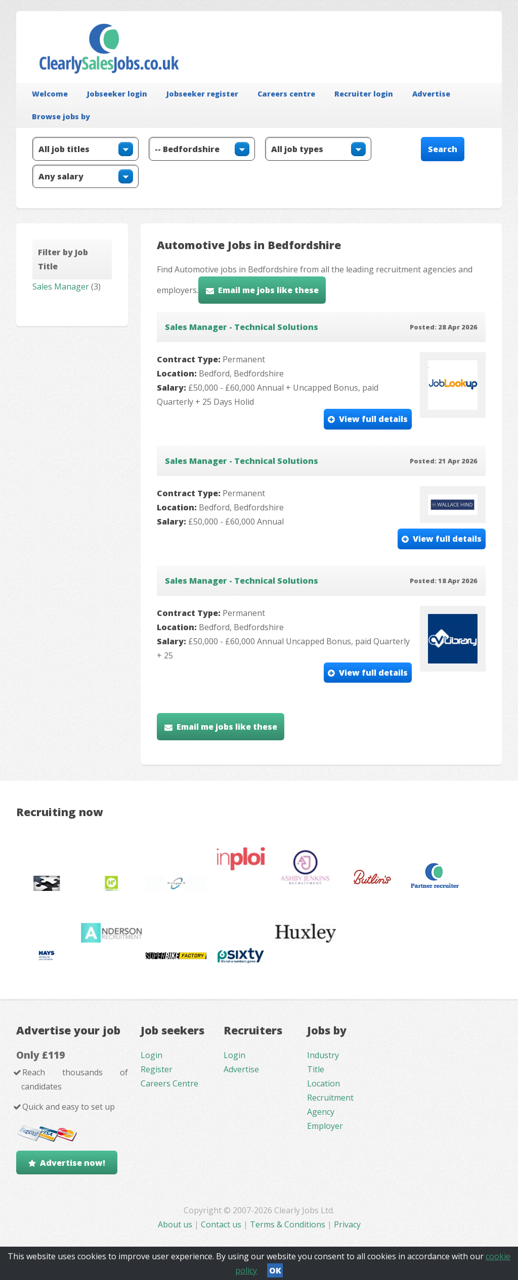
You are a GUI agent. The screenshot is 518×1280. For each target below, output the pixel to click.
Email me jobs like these (268, 290)
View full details (373, 418)
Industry (323, 1055)
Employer (325, 1125)
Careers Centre (169, 1083)
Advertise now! (72, 1162)
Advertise (431, 94)
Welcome (50, 94)
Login (151, 1055)
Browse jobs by (61, 116)
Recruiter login (363, 94)
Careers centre (286, 94)
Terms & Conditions (287, 1224)
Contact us (222, 1224)
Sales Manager (60, 286)
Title (315, 1069)
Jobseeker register (202, 94)
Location (323, 1083)
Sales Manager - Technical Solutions (241, 327)
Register (156, 1069)
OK (275, 1270)
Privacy (347, 1224)
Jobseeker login (117, 94)
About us (176, 1224)
